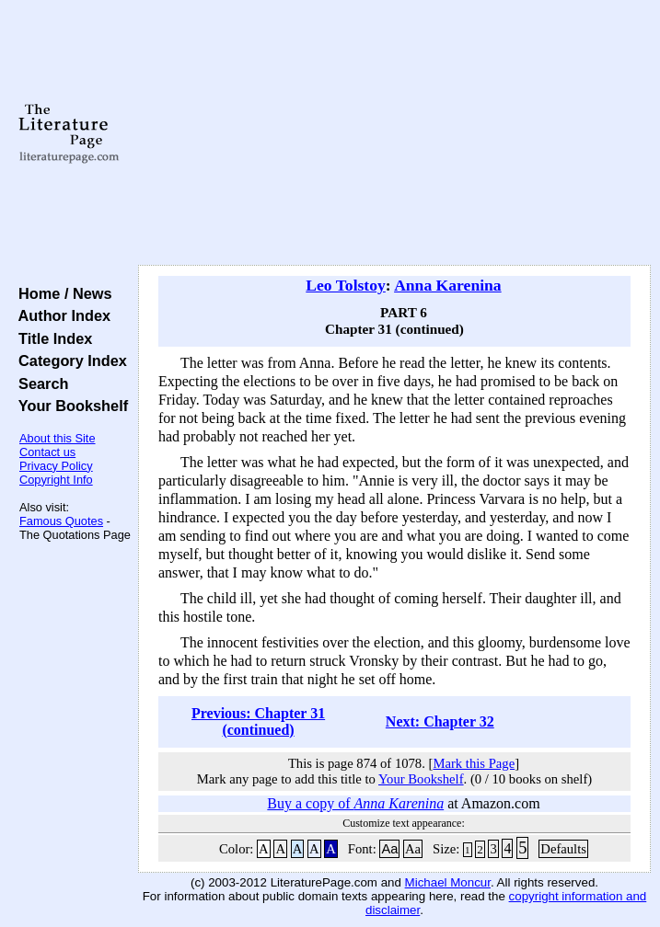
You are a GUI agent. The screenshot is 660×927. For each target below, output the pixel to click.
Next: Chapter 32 (440, 721)
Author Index (60, 315)
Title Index (51, 338)
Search (39, 383)
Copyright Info (56, 479)
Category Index (68, 360)
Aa (389, 848)
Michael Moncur (448, 882)
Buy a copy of (355, 803)
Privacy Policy (56, 466)
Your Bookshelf (69, 405)
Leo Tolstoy (346, 285)
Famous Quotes (61, 521)
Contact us (47, 452)
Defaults (563, 848)
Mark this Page (474, 763)
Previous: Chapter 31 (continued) (258, 721)
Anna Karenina (448, 285)
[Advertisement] (394, 133)
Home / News (61, 293)
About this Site (57, 438)
